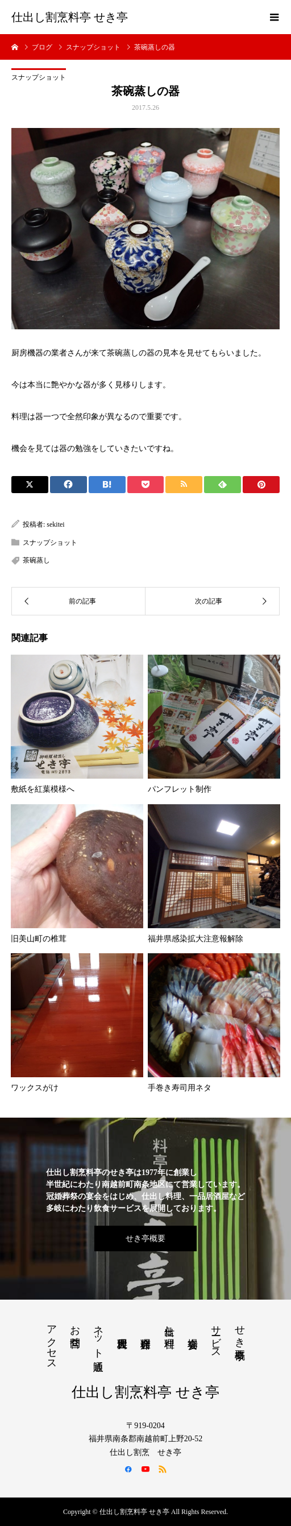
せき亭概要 (145, 1238)
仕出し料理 (169, 1325)
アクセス (51, 1341)
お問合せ (75, 1330)
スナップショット (38, 77)
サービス (216, 1336)
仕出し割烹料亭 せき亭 (69, 17)
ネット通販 (98, 1336)
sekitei (55, 524)
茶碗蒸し (36, 560)
